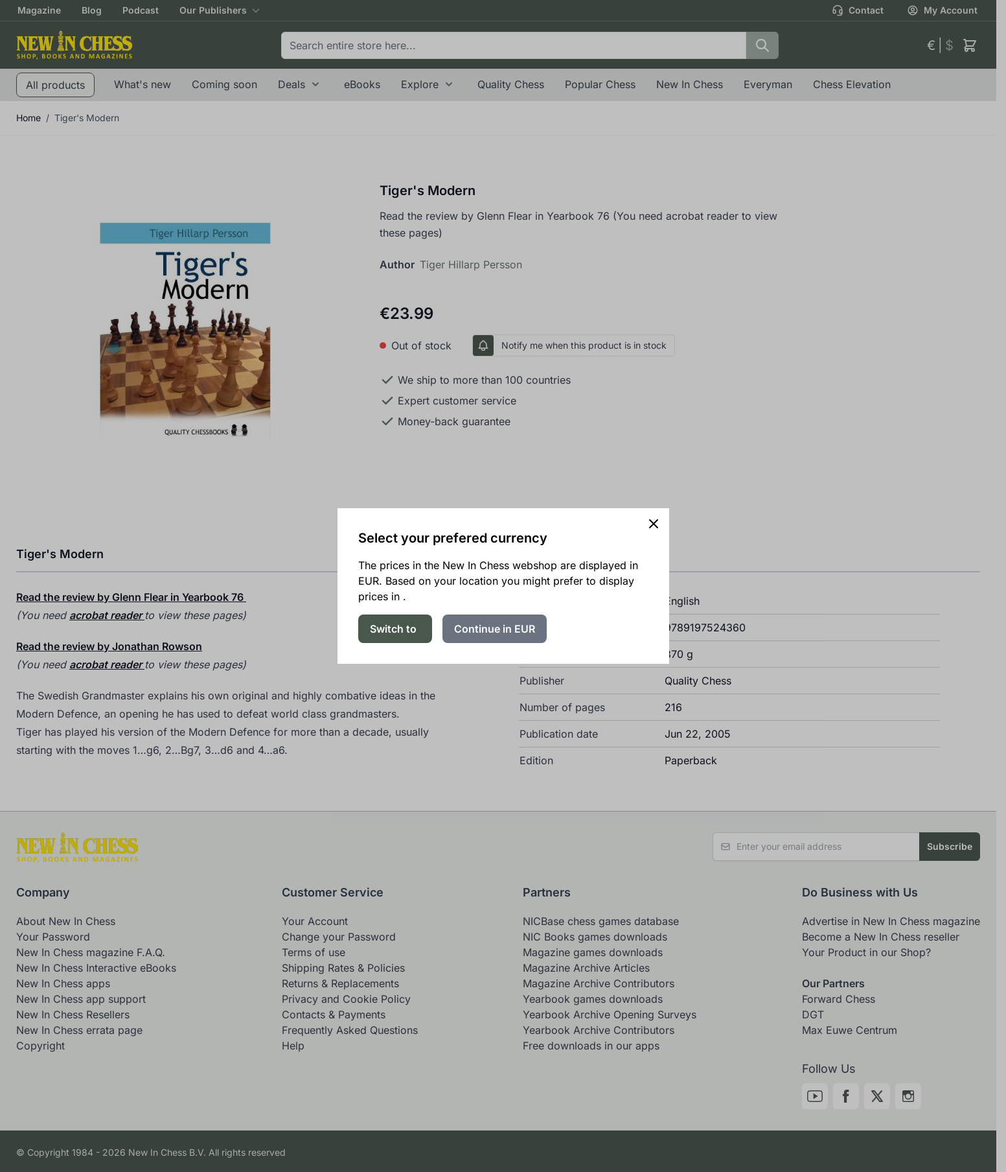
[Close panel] (653, 523)
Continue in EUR (494, 628)
